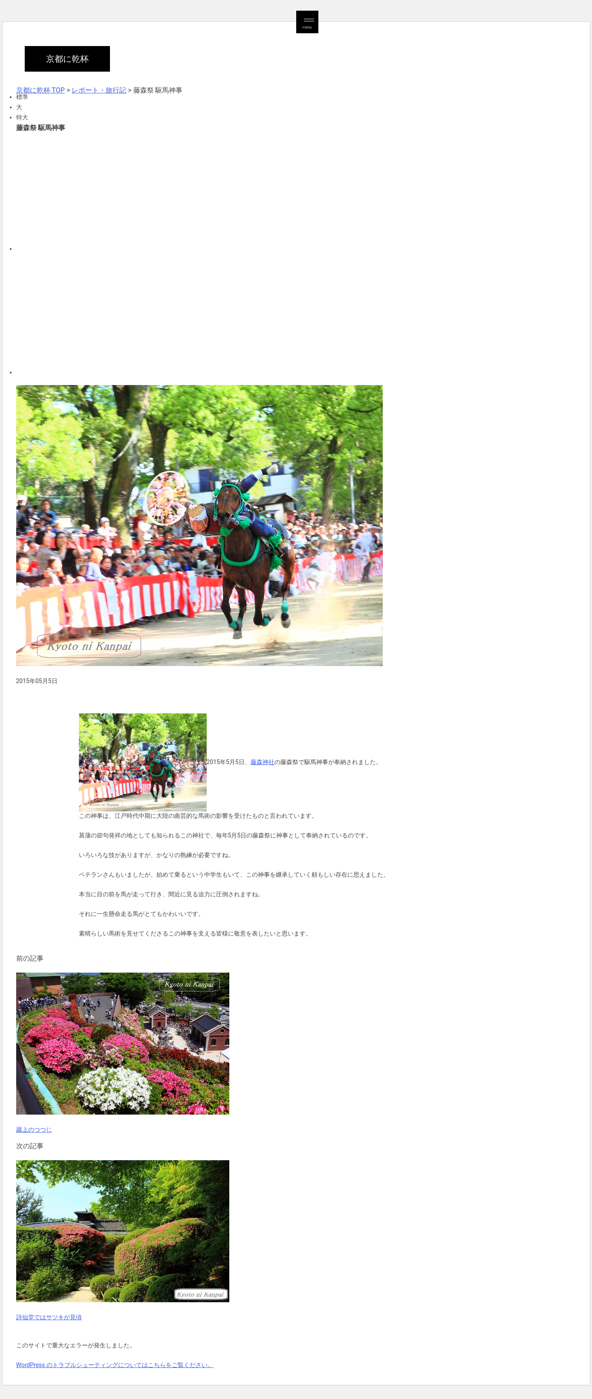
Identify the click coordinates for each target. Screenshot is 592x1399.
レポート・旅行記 (99, 90)
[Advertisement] (272, 191)
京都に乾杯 (67, 59)
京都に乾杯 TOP (40, 90)
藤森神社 (262, 762)
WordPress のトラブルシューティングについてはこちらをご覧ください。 (115, 1364)
